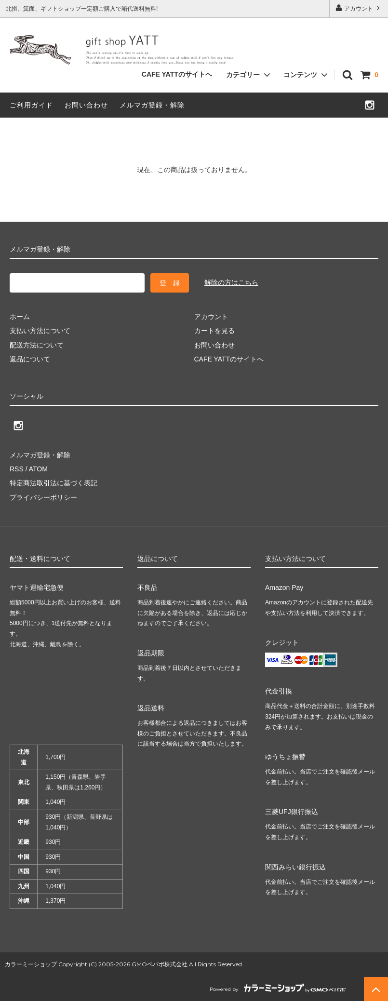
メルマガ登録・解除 (152, 105)
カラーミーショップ (31, 964)
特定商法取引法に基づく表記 (53, 483)
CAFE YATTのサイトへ (177, 74)
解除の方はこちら (231, 282)
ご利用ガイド (31, 105)
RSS (17, 469)
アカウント (359, 8)
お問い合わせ (86, 105)
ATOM (38, 469)
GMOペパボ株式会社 (159, 964)
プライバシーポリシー (43, 497)
